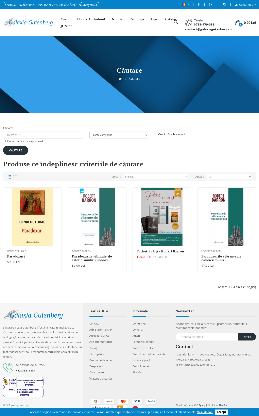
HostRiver (223, 405)
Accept (221, 412)
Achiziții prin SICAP (100, 329)
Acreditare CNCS (99, 335)
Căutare (134, 79)
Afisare (199, 177)
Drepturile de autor (101, 360)
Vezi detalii (205, 412)
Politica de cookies (144, 348)
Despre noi (96, 366)
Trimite (247, 337)
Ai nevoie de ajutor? (31, 365)
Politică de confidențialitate (149, 354)
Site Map (138, 372)
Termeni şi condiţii (144, 342)
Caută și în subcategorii (169, 134)
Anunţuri (94, 348)
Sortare (116, 177)
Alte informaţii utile (101, 342)
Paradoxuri (16, 256)
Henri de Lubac (16, 251)
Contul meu (139, 323)
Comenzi (138, 329)
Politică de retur (142, 366)
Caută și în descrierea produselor (24, 141)
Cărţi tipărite (96, 354)
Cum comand (97, 372)
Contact (94, 323)
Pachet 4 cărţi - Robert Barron (160, 251)
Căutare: (8, 128)
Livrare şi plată (141, 360)
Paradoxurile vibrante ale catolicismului (221, 258)
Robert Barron (81, 251)
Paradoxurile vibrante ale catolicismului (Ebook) (92, 258)
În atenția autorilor (100, 378)
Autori (136, 335)
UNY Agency (199, 405)
